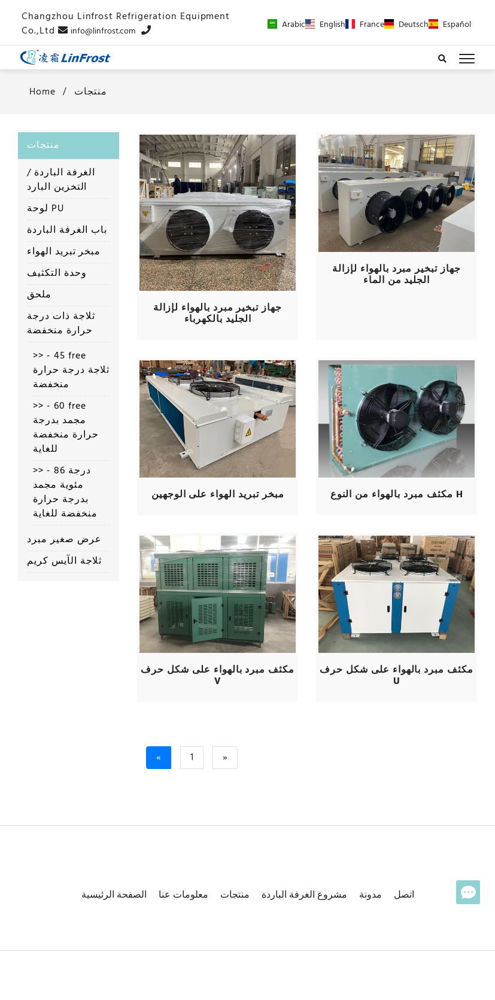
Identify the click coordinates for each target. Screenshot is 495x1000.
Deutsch (406, 25)
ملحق (39, 295)
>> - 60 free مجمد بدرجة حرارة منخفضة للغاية (66, 428)
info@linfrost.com (103, 31)
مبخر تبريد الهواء (64, 252)
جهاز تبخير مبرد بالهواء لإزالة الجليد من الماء (396, 275)
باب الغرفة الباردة (67, 230)
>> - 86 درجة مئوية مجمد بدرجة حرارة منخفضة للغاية (65, 492)
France (364, 25)
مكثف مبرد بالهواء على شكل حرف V (217, 675)
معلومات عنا (183, 895)
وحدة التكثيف (57, 273)
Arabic (286, 25)
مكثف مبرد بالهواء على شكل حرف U (396, 675)
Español (450, 25)
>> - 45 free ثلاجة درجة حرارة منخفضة (71, 370)
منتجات (90, 92)
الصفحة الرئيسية (114, 895)
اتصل (404, 895)
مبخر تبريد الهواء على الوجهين (217, 495)
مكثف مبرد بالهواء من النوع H (396, 495)
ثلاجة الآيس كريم (64, 561)
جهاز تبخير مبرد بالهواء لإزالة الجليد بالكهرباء (217, 313)
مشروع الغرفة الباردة (304, 895)
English (325, 25)
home (41, 92)
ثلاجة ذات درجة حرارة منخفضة (61, 324)
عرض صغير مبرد (64, 540)
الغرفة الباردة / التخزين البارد (61, 180)
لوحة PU (45, 209)
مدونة (370, 895)
